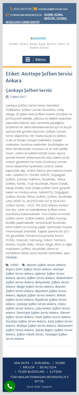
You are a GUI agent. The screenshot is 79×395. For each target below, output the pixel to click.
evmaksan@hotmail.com (53, 9)
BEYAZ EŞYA (48, 367)
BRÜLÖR (29, 367)
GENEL (14, 265)
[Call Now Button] (9, 386)
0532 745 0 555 (22, 9)
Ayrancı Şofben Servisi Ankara (36, 278)
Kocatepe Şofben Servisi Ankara (26, 321)
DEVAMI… (12, 257)
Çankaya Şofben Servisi (29, 90)
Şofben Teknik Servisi (30, 334)
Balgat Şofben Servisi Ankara (35, 286)
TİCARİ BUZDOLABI (31, 371)
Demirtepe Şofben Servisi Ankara (38, 313)
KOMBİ (60, 363)
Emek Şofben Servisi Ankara (53, 317)
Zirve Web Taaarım (39, 387)
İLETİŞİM (56, 371)
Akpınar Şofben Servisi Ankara (46, 265)
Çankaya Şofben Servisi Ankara (36, 304)
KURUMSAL (42, 363)
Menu (36, 59)
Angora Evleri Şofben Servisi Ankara (28, 269)
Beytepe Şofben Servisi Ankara (36, 295)
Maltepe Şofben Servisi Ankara (36, 326)
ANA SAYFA (21, 363)
